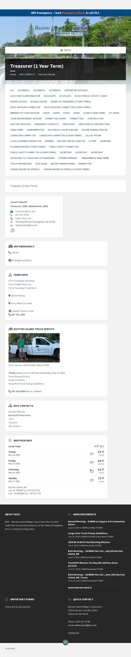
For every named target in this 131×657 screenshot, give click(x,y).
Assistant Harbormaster (25, 95)
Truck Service (15, 365)
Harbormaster (35, 129)
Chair (46, 112)
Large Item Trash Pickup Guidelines (88, 533)
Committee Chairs (55, 118)
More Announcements (80, 587)
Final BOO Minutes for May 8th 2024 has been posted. (93, 564)
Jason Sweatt (18, 202)
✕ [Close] (127, 12)
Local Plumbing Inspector (25, 141)
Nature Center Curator (71, 141)
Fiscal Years (101, 536)
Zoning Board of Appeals (25, 169)
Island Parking (18, 295)
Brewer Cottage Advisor (24, 112)
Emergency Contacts (47, 124)
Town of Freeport (53, 525)
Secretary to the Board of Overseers (32, 158)
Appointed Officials (76, 90)
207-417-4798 (22, 214)
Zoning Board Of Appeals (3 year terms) (66, 169)
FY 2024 (99, 527)
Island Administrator (94, 129)
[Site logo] (65, 40)
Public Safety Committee (63, 146)
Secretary (66, 152)
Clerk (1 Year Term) (94, 112)
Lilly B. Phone (93, 135)
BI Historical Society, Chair (91, 95)
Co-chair (114, 112)
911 (17, 252)
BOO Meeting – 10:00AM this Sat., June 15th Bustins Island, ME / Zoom (96, 576)
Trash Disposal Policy (19, 376)
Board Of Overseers (20, 415)
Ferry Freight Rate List (20, 284)
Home (13, 74)
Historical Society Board (63, 129)
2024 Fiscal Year (88, 527)
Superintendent (67, 158)
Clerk (11, 418)
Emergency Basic (73, 13)
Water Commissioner (63, 163)
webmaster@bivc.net (85, 625)
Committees (77, 118)
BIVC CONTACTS (27, 74)
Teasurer (13, 422)
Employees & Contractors (94, 124)
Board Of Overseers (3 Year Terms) (71, 101)
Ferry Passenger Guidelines (23, 287)
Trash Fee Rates (17, 380)
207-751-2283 (18, 314)
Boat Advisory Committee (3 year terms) (67, 107)
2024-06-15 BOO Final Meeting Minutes (89, 542)
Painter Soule (27, 311)
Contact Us (73, 632)
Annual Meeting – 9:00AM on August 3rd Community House (96, 523)
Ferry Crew (16, 129)
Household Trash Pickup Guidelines (26, 383)
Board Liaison (18, 101)
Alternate (24, 90)
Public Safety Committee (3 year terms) (33, 152)
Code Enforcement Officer (25, 118)
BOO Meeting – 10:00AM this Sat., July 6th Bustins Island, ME (95, 552)
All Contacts (15, 426)
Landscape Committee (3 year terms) (61, 135)
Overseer (105, 141)
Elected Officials (47, 74)
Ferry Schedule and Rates (22, 280)
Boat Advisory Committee (25, 107)
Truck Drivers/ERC (21, 163)
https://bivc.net (23, 218)
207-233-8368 (18, 391)
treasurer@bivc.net (25, 211)
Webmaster (84, 163)
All (12, 90)
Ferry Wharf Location (21, 303)
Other (92, 141)
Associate (50, 95)
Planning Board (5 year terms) (28, 146)
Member (49, 141)
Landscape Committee (23, 135)
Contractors (96, 118)
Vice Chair (41, 163)
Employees (69, 124)
